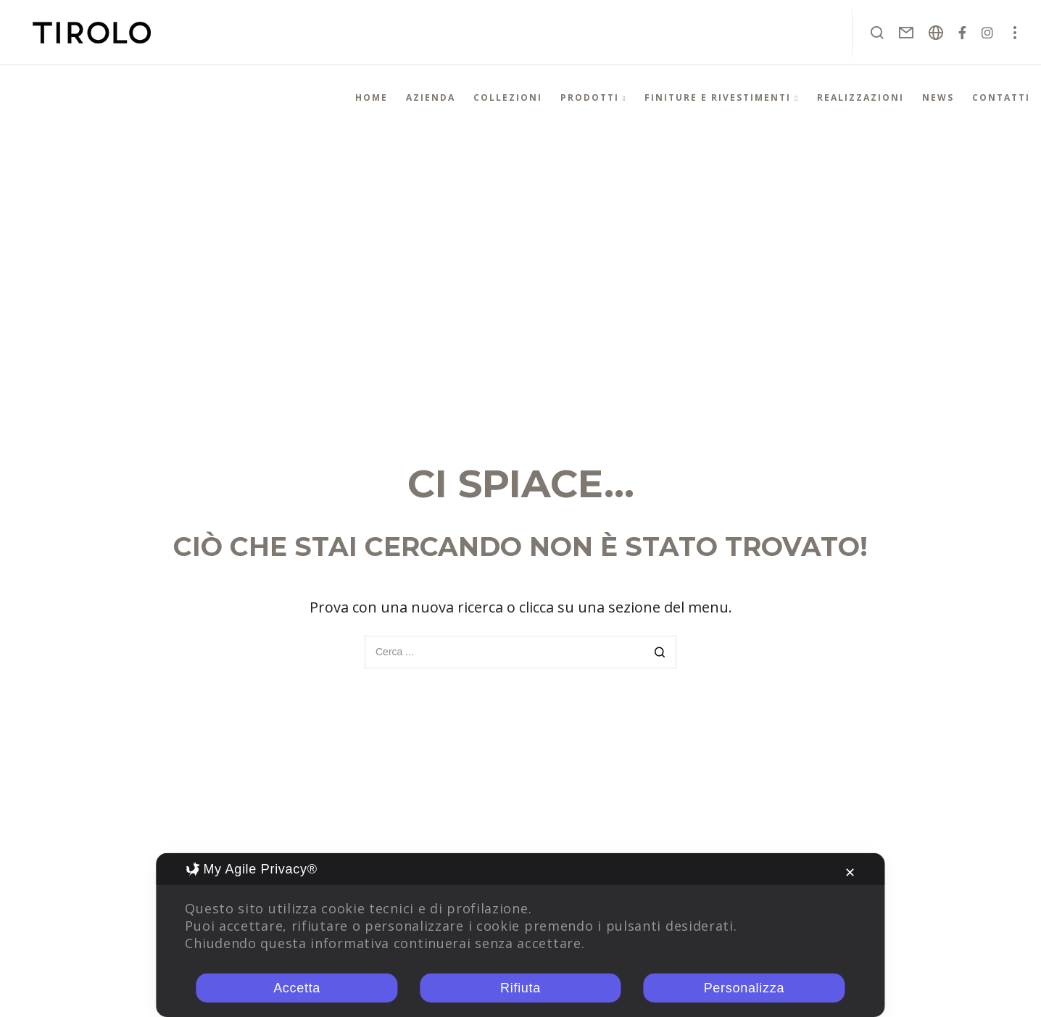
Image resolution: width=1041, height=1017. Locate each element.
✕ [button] (850, 873)
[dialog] (520, 935)
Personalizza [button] (744, 988)
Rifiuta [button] (520, 988)
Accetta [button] (296, 988)
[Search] (660, 653)
